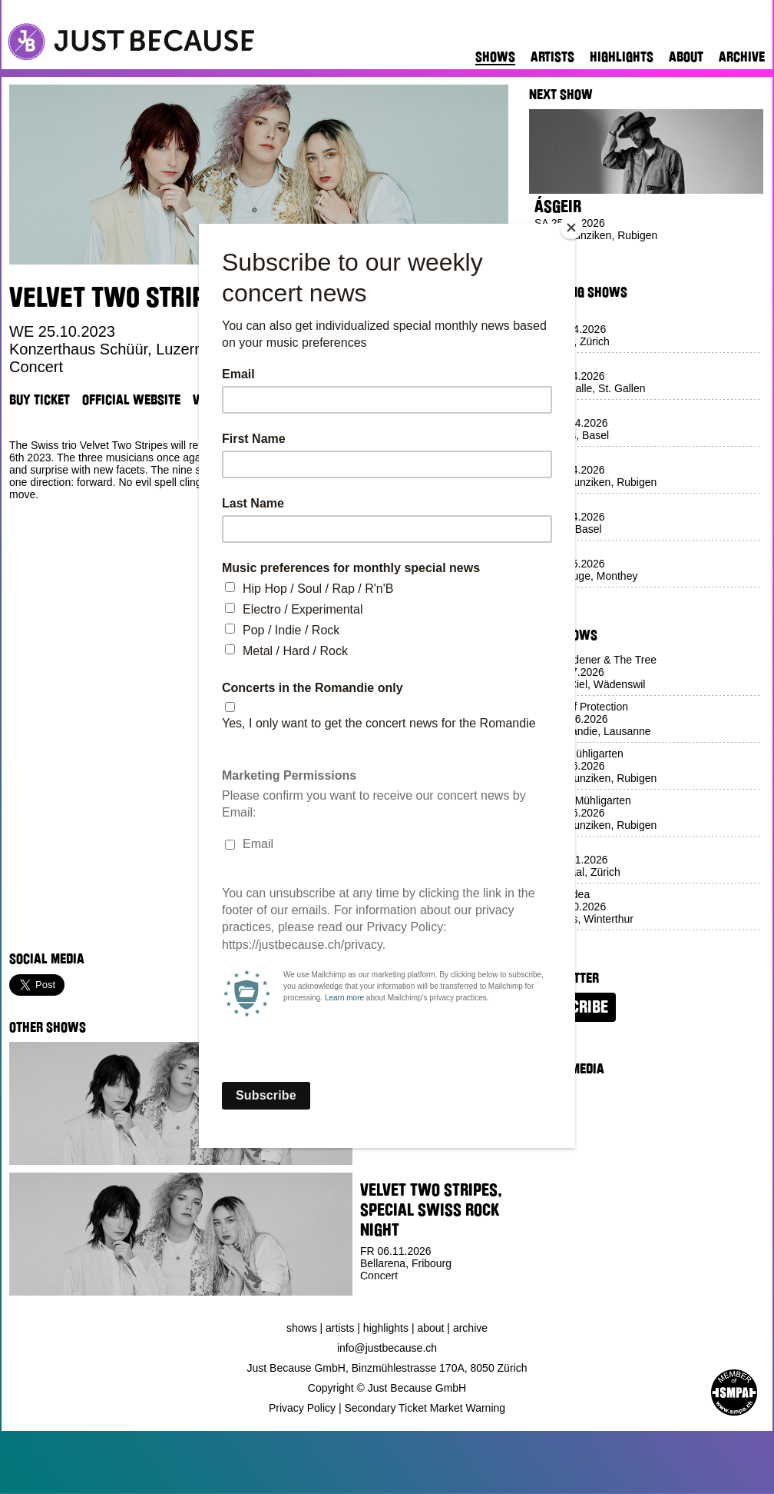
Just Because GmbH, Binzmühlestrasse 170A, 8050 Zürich (387, 1368)
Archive (742, 57)
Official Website (131, 400)
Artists (552, 57)
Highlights (621, 57)
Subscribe (572, 1007)
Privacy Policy (302, 1408)
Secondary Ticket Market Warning (425, 1408)
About (686, 57)
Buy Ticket (39, 400)
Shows (495, 57)
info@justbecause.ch (387, 1348)
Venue (210, 400)
